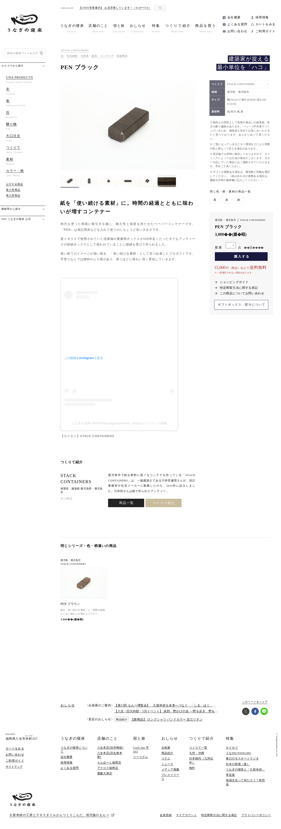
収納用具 (122, 56)
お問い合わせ (237, 31)
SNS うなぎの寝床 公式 (16, 219)
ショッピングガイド (234, 282)
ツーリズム (140, 756)
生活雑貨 (72, 56)
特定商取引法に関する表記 (239, 287)
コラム (166, 758)
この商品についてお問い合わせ (242, 293)
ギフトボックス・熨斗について (241, 304)
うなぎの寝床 (73, 738)
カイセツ (232, 747)
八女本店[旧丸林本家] (110, 754)
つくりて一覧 (198, 747)
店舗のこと (107, 738)
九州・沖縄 (196, 753)
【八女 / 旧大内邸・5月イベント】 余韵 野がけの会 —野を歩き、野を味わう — (171, 711)
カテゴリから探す (12, 65)
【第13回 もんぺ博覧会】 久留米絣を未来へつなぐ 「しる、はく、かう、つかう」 (174, 705)
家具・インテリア (103, 56)
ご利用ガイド (265, 31)
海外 (192, 768)
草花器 (230, 774)
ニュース (167, 764)
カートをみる (265, 24)
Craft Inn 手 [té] (141, 749)
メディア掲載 (170, 769)
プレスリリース (170, 776)
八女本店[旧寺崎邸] (110, 747)
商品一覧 (126, 503)
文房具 (85, 56)
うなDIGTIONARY (238, 753)
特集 (230, 738)
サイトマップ (14, 766)
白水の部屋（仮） (238, 764)
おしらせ (169, 738)
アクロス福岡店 (107, 768)
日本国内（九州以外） (201, 760)
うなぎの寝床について (74, 749)
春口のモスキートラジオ (242, 758)
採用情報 (262, 17)
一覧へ (160, 8)
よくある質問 (237, 24)
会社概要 (234, 17)
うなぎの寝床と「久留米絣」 (245, 769)
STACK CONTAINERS (75, 50)
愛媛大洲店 (104, 773)
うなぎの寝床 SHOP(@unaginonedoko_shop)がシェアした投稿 (119, 423)
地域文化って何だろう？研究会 (245, 782)
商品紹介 (167, 753)
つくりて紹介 (164, 503)
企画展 (166, 747)
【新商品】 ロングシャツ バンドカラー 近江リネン (167, 719)
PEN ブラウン (70, 604)
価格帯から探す (11, 208)
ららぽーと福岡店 (109, 762)
